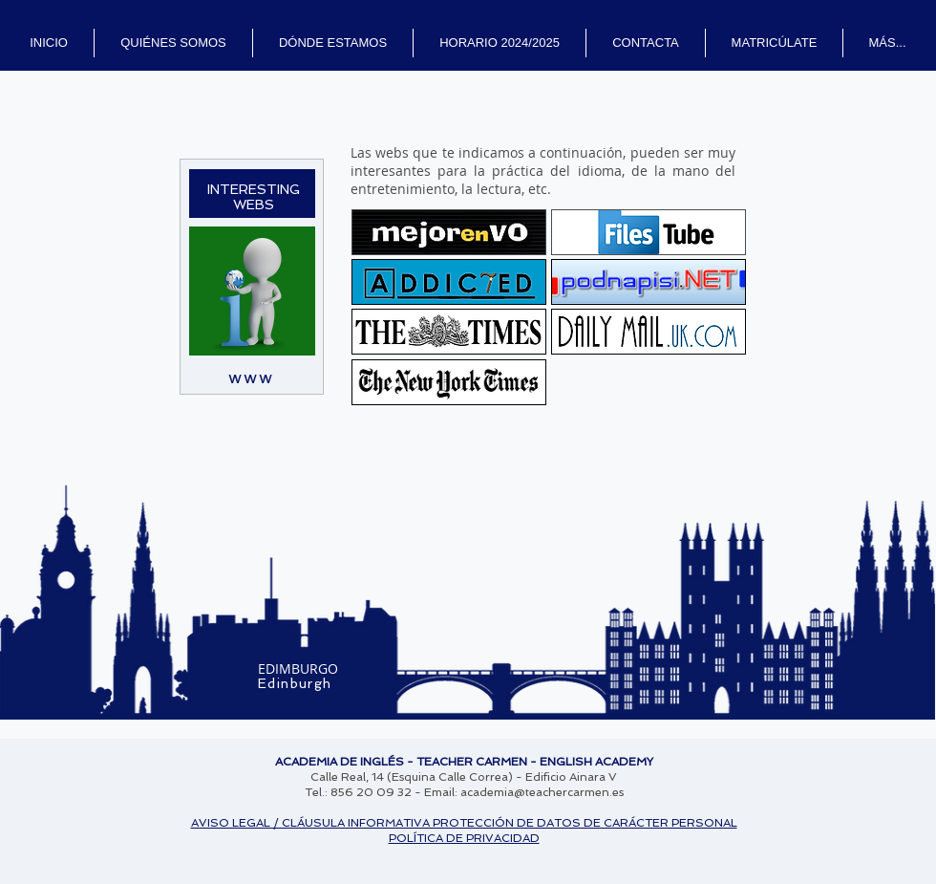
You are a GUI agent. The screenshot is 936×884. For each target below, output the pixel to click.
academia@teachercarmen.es (542, 792)
